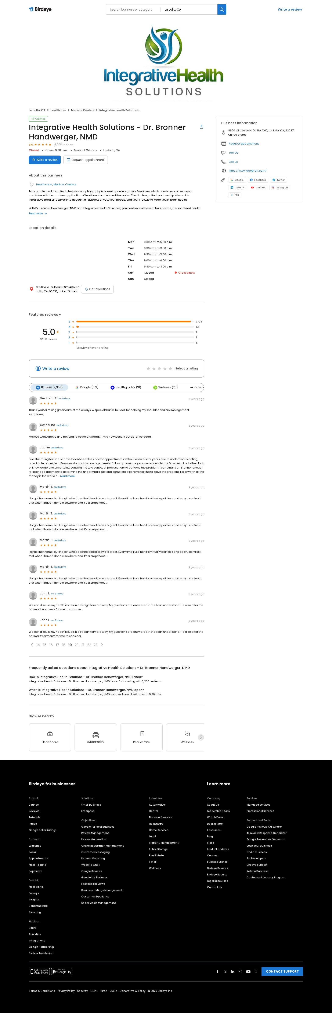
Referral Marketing (93, 858)
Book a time (215, 823)
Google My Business (94, 877)
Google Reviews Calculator (264, 826)
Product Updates (218, 849)
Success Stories (217, 861)
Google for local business (97, 826)
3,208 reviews (63, 144)
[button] (32, 645)
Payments (35, 871)
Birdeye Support (257, 864)
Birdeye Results (217, 874)
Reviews (34, 811)
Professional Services (260, 811)
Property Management (164, 842)
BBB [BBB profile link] (235, 195)
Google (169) (86, 387)
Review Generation (93, 839)
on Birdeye (64, 398)
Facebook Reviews (93, 883)
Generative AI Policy (132, 990)
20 (77, 644)
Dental (153, 811)
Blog (210, 836)
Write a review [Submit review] (44, 160)
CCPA (113, 990)
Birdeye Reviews (217, 868)
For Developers (256, 858)
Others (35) (200, 387)
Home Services (158, 830)
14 (38, 644)
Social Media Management (98, 902)
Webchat (35, 845)
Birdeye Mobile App (41, 953)
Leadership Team (218, 811)
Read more (38, 213)
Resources (214, 830)
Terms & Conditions (42, 990)
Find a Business (257, 852)
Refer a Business (257, 871)
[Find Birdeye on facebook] (217, 971)
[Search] (221, 9)
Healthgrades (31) (126, 387)
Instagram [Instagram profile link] (280, 187)
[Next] (201, 737)
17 (57, 644)
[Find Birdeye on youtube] (248, 971)
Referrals (34, 817)
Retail (152, 861)
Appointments (38, 858)
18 (63, 644)
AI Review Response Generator (266, 833)
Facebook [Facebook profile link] (258, 180)
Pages (33, 823)
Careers (212, 855)
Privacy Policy (66, 990)
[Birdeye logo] (41, 9)
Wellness (155, 868)
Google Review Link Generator (266, 839)
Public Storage (158, 849)
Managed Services (258, 804)
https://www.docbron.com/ (248, 171)
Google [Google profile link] (237, 180)
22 (89, 644)
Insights (34, 899)
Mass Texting (37, 864)
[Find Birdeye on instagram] (240, 971)
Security (82, 990)
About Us (213, 804)
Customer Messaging (95, 852)
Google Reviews (91, 871)
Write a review (290, 9)
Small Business (91, 804)
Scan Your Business (259, 845)
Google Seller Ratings (43, 830)
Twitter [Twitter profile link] (279, 180)
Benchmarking (38, 905)
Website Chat (90, 864)
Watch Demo (215, 817)
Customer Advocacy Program (266, 877)
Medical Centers (82, 110)
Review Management (95, 833)
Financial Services (160, 817)
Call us (233, 162)
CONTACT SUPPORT (282, 971)
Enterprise (87, 811)
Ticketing (35, 912)
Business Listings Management (101, 890)
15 (44, 644)
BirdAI (32, 927)
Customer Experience (95, 896)
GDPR (93, 990)
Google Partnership (41, 946)
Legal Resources (217, 880)
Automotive (157, 804)
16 (51, 644)
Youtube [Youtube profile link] (258, 187)
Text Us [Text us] (233, 153)
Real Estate (156, 855)
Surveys (34, 893)
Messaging (36, 886)
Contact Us (214, 887)
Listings (34, 804)
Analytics (35, 934)
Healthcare (58, 110)
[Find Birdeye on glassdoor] (256, 971)
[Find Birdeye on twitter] (225, 971)
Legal (152, 836)
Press (210, 842)
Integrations (37, 940)
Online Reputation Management (102, 845)
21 (82, 644)
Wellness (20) (165, 387)
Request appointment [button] (244, 144)
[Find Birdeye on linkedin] (232, 971)
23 (95, 644)
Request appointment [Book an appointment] (85, 160)
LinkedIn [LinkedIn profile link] (238, 187)
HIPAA (103, 990)
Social (32, 852)
